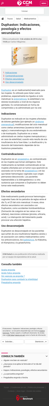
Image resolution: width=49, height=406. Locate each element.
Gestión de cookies (34, 391)
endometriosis (20, 99)
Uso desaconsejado (14, 82)
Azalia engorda (8, 270)
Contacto (11, 391)
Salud (18, 19)
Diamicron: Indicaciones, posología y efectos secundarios (36, 342)
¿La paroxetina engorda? (14, 374)
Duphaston (6, 90)
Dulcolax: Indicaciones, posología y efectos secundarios (13, 342)
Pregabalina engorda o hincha (16, 377)
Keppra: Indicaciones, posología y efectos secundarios (25, 370)
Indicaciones (11, 72)
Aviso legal (21, 391)
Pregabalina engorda (11, 282)
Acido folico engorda (10, 273)
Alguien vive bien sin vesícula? (15, 360)
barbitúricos (28, 240)
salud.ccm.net (20, 335)
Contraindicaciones (14, 76)
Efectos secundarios (14, 79)
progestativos (31, 171)
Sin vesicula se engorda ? (13, 276)
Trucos (10, 19)
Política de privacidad (36, 387)
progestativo (23, 159)
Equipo (6, 387)
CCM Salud (10, 335)
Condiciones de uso (18, 387)
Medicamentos (30, 19)
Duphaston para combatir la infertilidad (19, 279)
